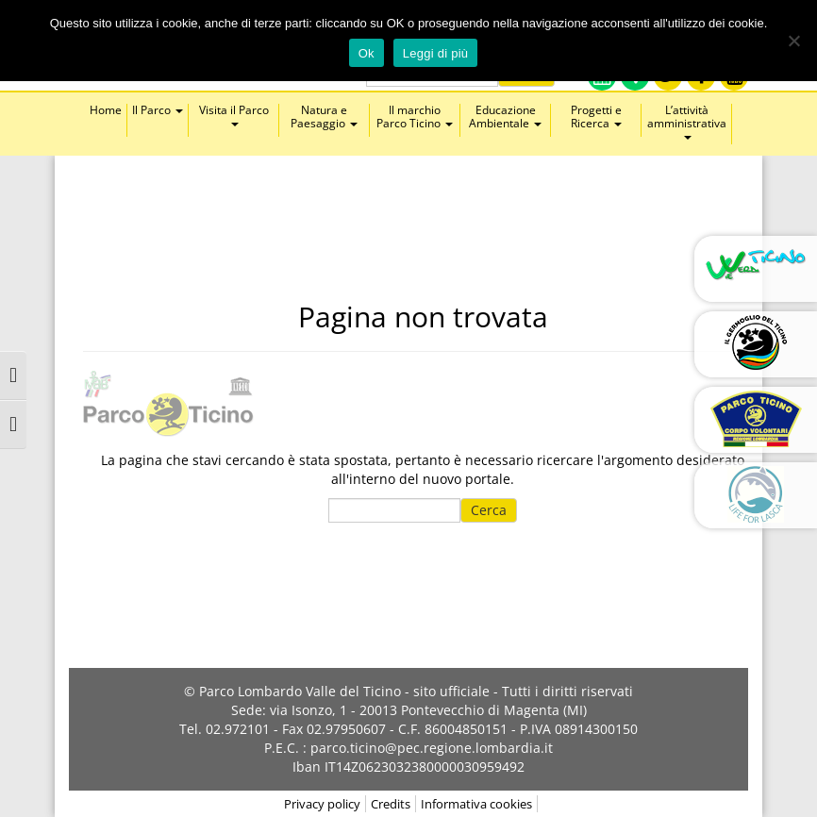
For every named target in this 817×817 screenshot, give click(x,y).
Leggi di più (436, 53)
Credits (390, 803)
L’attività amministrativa (686, 122)
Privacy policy (322, 803)
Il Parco (157, 111)
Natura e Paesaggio (324, 117)
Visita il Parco (234, 115)
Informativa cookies (476, 803)
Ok (366, 53)
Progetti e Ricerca (596, 117)
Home (106, 111)
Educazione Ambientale (505, 117)
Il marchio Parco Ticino (414, 117)
